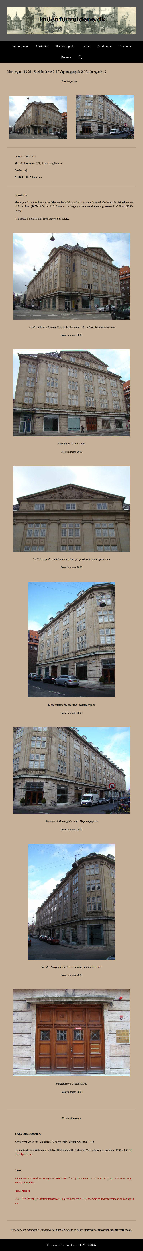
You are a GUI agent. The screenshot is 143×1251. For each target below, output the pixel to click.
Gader (87, 46)
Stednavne (105, 46)
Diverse (66, 57)
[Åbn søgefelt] (80, 57)
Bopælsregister (65, 46)
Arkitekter (42, 46)
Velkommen (20, 46)
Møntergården (22, 1190)
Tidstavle (125, 46)
